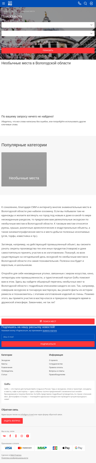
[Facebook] (10, 436)
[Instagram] (22, 436)
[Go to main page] (10, 3)
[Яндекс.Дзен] (27, 436)
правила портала (50, 330)
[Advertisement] (48, 89)
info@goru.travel (27, 414)
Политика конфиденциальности (14, 458)
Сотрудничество (56, 364)
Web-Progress (15, 455)
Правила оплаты (56, 367)
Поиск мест (48, 321)
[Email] (48, 337)
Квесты (4, 364)
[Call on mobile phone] (80, 4)
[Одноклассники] (16, 436)
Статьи (4, 374)
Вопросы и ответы (56, 371)
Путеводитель (7, 371)
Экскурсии (5, 360)
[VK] (4, 436)
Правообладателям (57, 374)
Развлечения (6, 367)
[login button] (91, 4)
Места (13, 11)
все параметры (48, 42)
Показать (48, 50)
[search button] (85, 4)
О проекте (53, 360)
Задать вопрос (12, 421)
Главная (4, 11)
